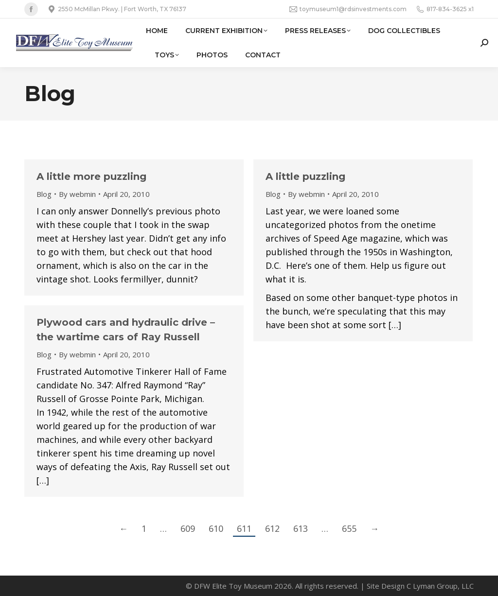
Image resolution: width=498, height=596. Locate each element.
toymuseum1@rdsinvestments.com (348, 9)
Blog (44, 194)
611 (244, 528)
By (77, 194)
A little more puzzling (91, 176)
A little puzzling (305, 176)
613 (300, 528)
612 (272, 528)
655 (349, 528)
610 (216, 528)
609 (187, 528)
